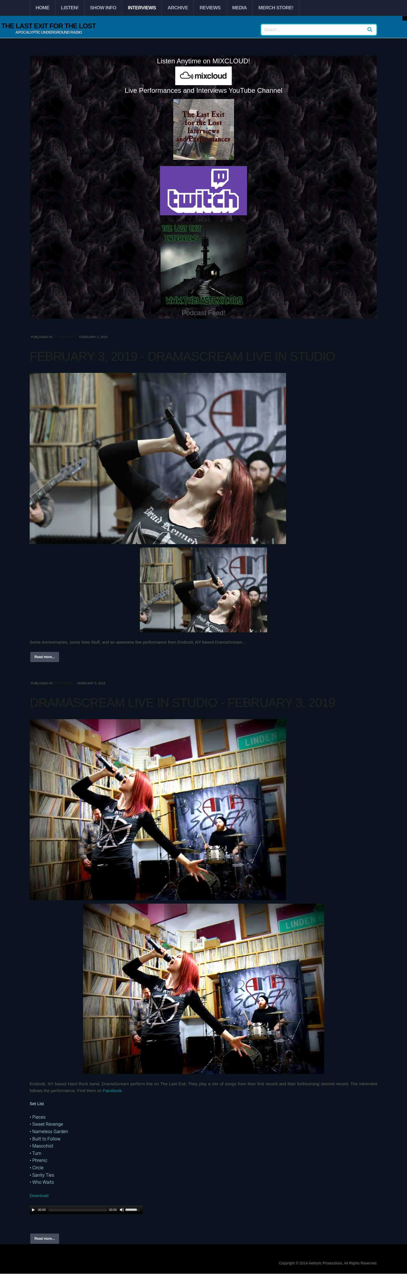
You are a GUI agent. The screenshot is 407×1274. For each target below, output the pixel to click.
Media (239, 7)
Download (39, 1195)
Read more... (44, 657)
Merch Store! (275, 7)
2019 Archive (64, 337)
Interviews (142, 7)
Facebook (112, 1090)
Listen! (70, 7)
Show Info (103, 7)
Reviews (210, 7)
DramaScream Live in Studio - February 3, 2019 (182, 703)
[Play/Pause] (33, 1210)
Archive (178, 7)
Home (42, 7)
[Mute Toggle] (122, 1210)
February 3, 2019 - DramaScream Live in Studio (182, 356)
